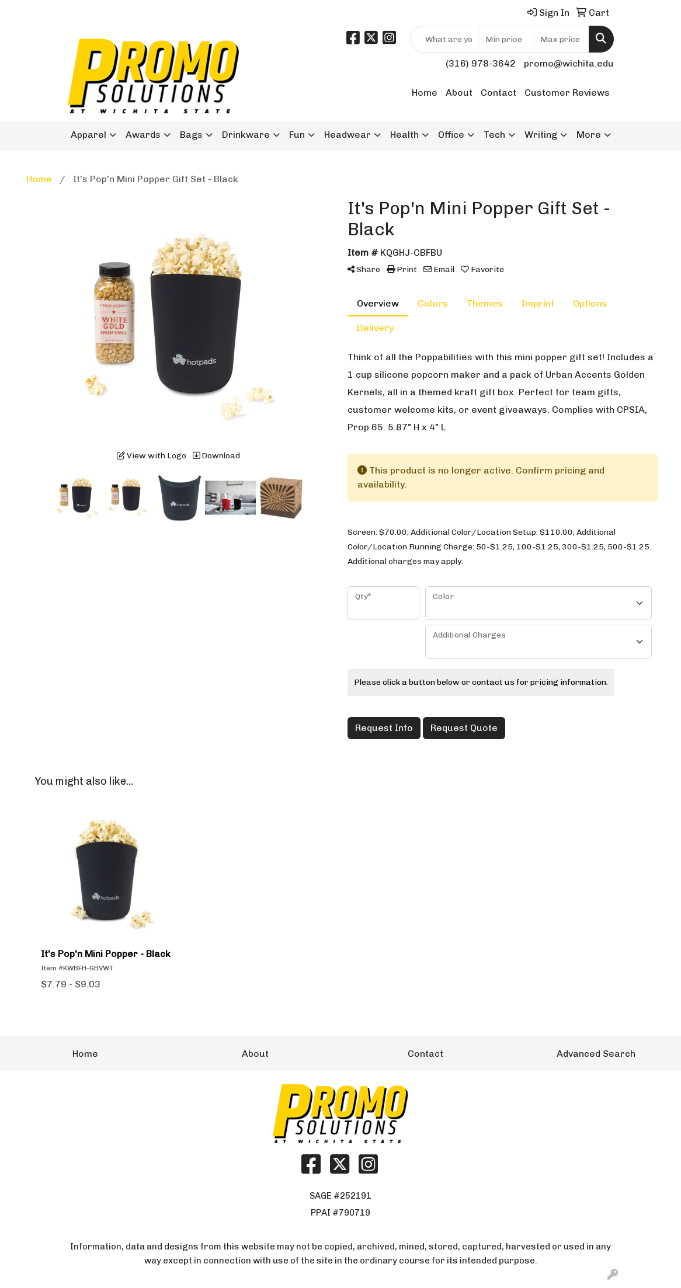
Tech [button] (494, 134)
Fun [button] (297, 134)
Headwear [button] (347, 134)
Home (424, 92)
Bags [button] (191, 134)
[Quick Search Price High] (561, 39)
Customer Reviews (567, 92)
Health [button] (404, 134)
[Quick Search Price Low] (506, 39)
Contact (498, 92)
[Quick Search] (445, 39)
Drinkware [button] (246, 134)
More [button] (588, 134)
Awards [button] (143, 134)
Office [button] (451, 134)
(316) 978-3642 (481, 63)
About (459, 92)
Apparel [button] (88, 134)
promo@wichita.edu (569, 63)
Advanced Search (596, 1053)
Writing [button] (540, 134)
